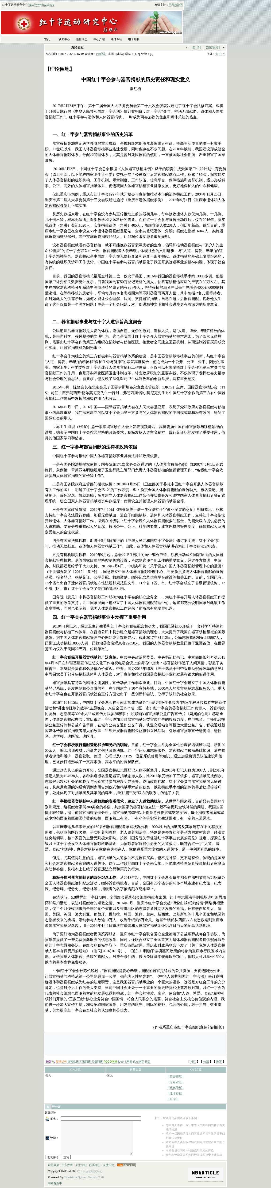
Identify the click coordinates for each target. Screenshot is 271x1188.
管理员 (101, 54)
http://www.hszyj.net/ (41, 4)
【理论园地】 (175, 1093)
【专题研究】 (175, 1082)
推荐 (219, 1061)
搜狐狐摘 (73, 1061)
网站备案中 (55, 1183)
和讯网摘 (85, 1061)
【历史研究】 (175, 1076)
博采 (148, 1061)
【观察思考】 (212, 47)
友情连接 (108, 1165)
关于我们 (81, 1165)
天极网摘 (97, 1061)
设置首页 (53, 1165)
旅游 (177, 4)
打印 (193, 1061)
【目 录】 (196, 47)
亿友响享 (138, 1061)
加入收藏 (67, 1165)
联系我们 (95, 1165)
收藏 (206, 1061)
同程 (171, 4)
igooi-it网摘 (125, 1061)
